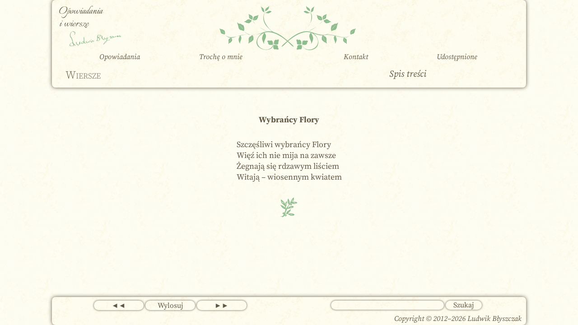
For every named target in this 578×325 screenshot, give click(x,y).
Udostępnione (457, 56)
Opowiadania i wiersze (81, 18)
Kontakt (356, 56)
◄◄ (119, 305)
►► (221, 305)
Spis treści (407, 74)
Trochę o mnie (220, 56)
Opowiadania (119, 56)
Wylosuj (170, 305)
